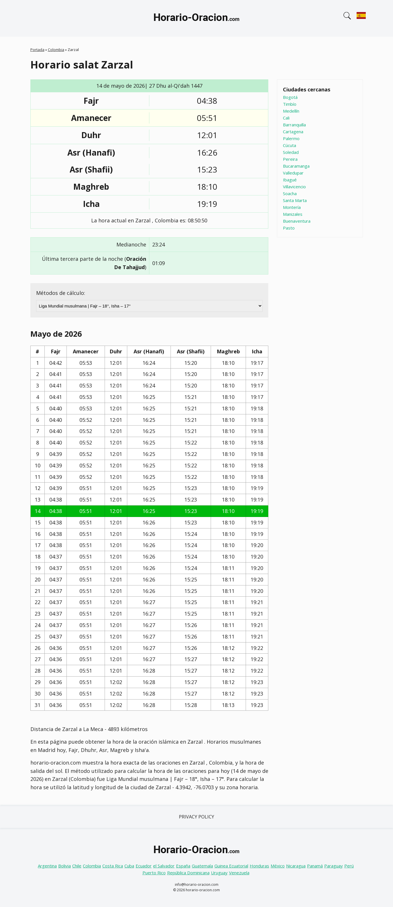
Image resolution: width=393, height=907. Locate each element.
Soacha (290, 193)
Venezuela (239, 872)
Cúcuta (289, 145)
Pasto (289, 228)
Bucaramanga (296, 166)
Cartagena (293, 131)
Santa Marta (295, 200)
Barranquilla (294, 125)
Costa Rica (112, 866)
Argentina (47, 866)
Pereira (290, 159)
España (183, 866)
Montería (292, 207)
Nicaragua (296, 866)
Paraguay (333, 866)
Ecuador (144, 866)
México (278, 866)
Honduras (259, 866)
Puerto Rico (154, 872)
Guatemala (202, 866)
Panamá (315, 866)
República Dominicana (188, 872)
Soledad (291, 152)
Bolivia (64, 866)
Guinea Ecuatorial (231, 866)
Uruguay (219, 872)
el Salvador (164, 866)
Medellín (291, 111)
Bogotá (290, 97)
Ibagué (290, 180)
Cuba (129, 866)
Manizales (292, 214)
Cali (286, 118)
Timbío (289, 104)
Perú (349, 866)
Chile (76, 866)
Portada (37, 49)
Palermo (291, 138)
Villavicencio (294, 186)
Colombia (56, 49)
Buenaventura (296, 221)
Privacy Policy (196, 817)
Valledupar (293, 173)
